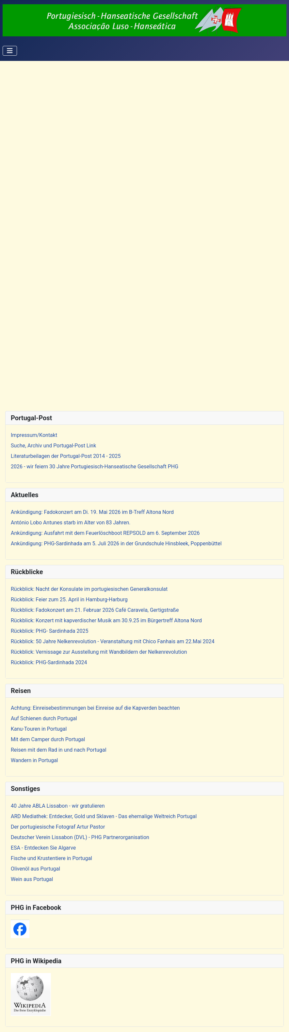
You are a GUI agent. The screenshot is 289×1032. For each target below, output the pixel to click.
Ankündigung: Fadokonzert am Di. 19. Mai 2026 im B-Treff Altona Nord (92, 512)
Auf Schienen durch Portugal (44, 718)
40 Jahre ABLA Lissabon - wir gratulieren (58, 806)
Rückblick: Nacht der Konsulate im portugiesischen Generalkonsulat (89, 589)
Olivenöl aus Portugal (35, 869)
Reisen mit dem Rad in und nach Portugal (58, 750)
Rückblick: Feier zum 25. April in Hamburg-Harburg (69, 599)
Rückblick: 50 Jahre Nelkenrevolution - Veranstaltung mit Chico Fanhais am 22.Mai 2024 (113, 641)
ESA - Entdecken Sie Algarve (43, 848)
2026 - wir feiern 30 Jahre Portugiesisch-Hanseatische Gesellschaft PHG (94, 466)
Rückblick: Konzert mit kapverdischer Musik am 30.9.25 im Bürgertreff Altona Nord (106, 620)
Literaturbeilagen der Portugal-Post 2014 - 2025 (66, 456)
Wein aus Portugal (32, 879)
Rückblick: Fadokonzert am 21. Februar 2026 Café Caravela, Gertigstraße (95, 610)
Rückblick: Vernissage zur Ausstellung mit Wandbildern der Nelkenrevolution (99, 652)
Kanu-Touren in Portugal (39, 729)
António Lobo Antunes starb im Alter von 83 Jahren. (71, 522)
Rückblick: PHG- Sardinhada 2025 (49, 631)
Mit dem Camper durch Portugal (48, 739)
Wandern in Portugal (34, 760)
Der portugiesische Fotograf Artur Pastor (58, 827)
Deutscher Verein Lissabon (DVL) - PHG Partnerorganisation (80, 837)
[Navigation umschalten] (10, 51)
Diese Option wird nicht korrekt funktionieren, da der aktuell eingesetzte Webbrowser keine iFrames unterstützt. (144, 235)
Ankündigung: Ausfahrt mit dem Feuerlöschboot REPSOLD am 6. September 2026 (105, 533)
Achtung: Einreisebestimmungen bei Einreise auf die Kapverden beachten (95, 708)
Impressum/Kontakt (34, 435)
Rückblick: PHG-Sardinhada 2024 (49, 662)
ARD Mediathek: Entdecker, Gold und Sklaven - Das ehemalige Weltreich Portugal (104, 816)
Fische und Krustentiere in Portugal (51, 858)
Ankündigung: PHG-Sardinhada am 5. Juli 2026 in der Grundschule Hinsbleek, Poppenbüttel (116, 543)
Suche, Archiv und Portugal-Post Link (53, 445)
